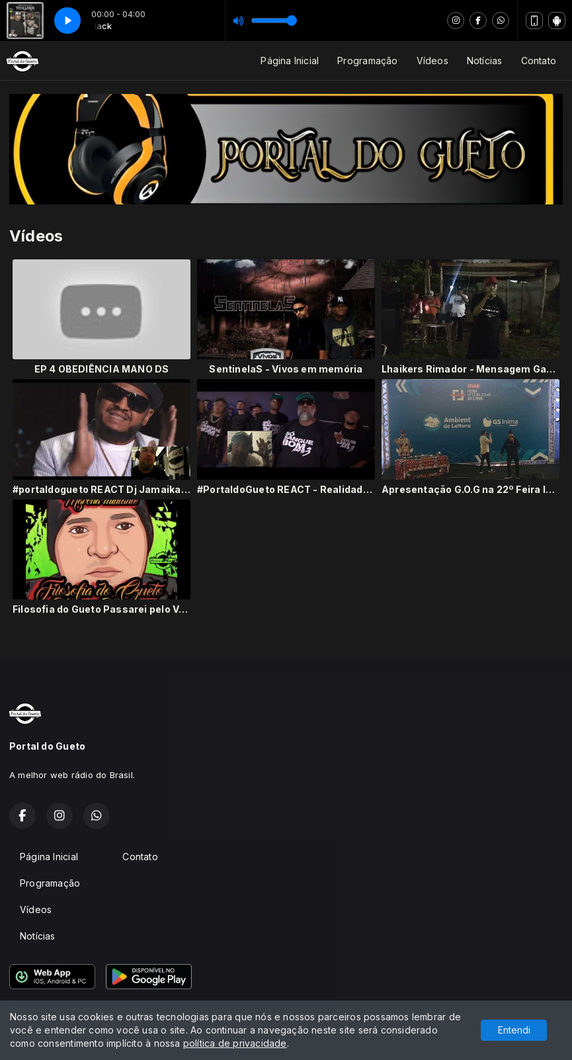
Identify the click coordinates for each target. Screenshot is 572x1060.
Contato (538, 60)
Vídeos (432, 60)
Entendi (514, 1030)
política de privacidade (235, 1043)
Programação (367, 60)
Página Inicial (290, 60)
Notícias (485, 60)
